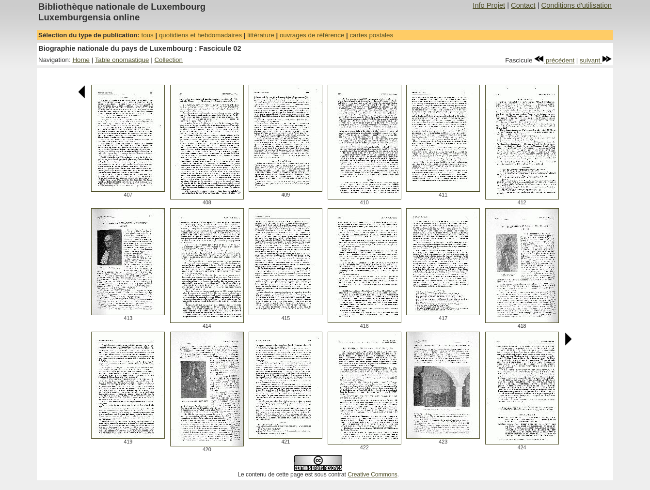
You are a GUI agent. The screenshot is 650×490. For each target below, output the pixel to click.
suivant (596, 60)
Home (81, 59)
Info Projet (489, 5)
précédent (554, 60)
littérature (260, 35)
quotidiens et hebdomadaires (200, 35)
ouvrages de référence (312, 35)
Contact (523, 5)
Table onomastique (122, 59)
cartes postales (371, 35)
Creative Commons (372, 474)
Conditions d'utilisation (576, 5)
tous (148, 35)
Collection (168, 59)
